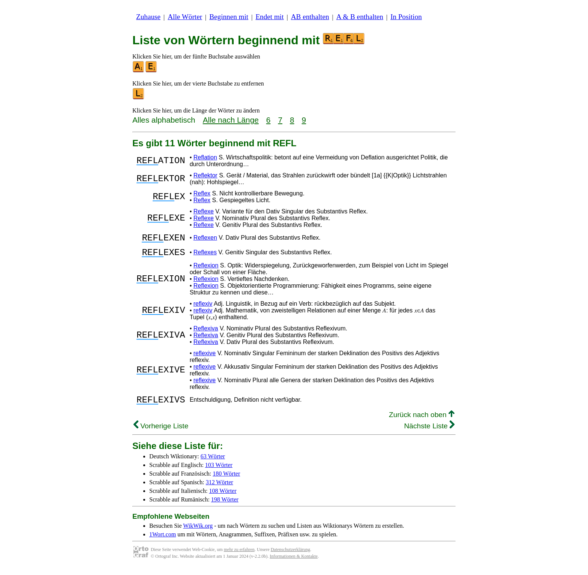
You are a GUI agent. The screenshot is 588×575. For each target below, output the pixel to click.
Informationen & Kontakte (294, 563)
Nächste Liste (429, 433)
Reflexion (206, 270)
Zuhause (148, 17)
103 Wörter (218, 471)
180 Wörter (226, 480)
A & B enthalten (359, 17)
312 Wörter (219, 489)
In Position (406, 17)
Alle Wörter (185, 17)
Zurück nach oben (421, 421)
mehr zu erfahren (239, 556)
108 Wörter (223, 497)
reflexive (205, 357)
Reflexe (204, 211)
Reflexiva (206, 333)
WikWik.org (198, 532)
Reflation (205, 157)
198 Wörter (224, 506)
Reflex (202, 193)
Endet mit (269, 17)
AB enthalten (310, 17)
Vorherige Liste (161, 433)
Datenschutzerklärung (290, 556)
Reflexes (205, 255)
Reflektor (206, 175)
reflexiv (203, 308)
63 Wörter (213, 463)
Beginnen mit (228, 17)
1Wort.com (162, 541)
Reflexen (205, 239)
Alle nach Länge (231, 120)
